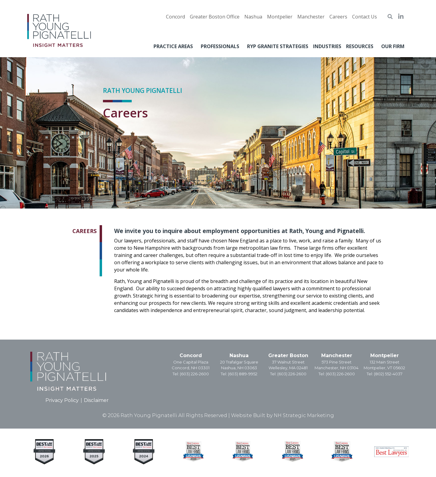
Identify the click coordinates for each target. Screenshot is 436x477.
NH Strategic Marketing (304, 415)
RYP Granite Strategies (277, 46)
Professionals (221, 46)
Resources (361, 46)
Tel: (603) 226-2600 (191, 373)
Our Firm (394, 46)
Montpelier (384, 355)
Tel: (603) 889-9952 (239, 373)
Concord (191, 355)
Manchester (336, 355)
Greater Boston (288, 355)
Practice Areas (175, 46)
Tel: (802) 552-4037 (384, 373)
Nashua (239, 355)
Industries (327, 46)
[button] (390, 16)
